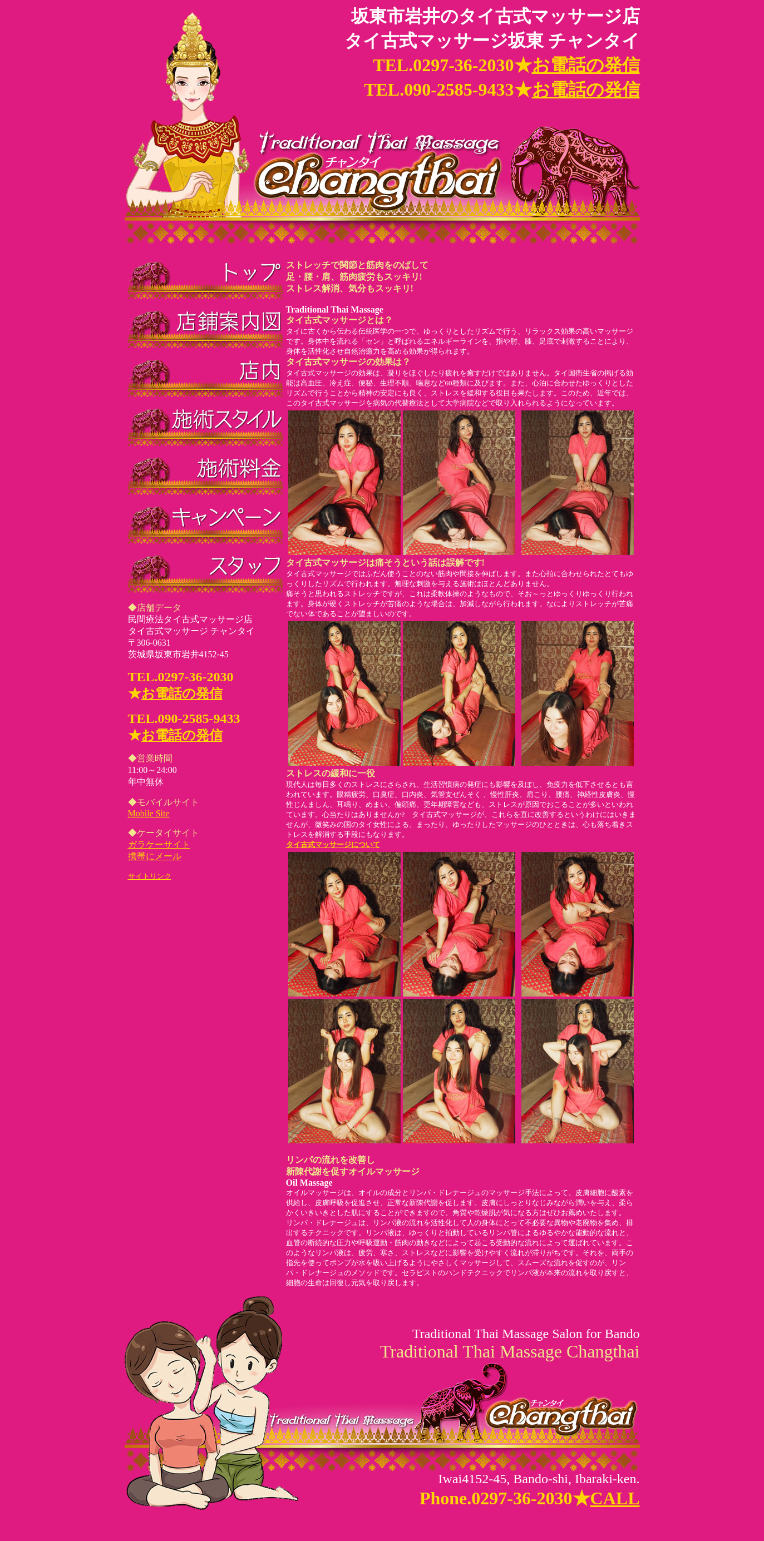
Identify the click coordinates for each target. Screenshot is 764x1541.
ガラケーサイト (159, 844)
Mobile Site (149, 813)
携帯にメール (154, 856)
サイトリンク (149, 876)
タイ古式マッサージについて (461, 993)
